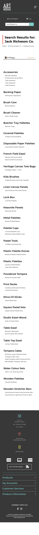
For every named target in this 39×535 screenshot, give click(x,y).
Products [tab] (19, 477)
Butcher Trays (10, 126)
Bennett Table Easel (12, 331)
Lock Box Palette (11, 201)
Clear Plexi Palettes (11, 267)
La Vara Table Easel (11, 344)
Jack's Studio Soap (11, 116)
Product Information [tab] (19, 494)
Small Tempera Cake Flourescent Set (17, 359)
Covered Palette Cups (12, 231)
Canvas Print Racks (11, 290)
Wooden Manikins (11, 75)
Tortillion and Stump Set (13, 244)
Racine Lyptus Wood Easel (14, 334)
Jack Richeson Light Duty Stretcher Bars (18, 395)
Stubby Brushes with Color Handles (17, 180)
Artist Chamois (10, 85)
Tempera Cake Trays (12, 357)
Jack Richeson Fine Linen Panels (16, 190)
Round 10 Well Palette (12, 221)
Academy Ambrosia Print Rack (15, 288)
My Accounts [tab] (19, 483)
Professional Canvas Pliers (14, 78)
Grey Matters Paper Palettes (14, 147)
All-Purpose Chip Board (13, 95)
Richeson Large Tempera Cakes (16, 354)
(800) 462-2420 (19, 451)
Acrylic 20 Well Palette (12, 265)
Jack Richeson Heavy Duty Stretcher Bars (19, 392)
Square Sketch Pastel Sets (14, 311)
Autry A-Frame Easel (12, 321)
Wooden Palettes (11, 382)
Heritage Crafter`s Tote (13, 170)
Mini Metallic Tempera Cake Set (15, 361)
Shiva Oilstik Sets (11, 300)
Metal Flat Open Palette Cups (15, 234)
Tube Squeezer (10, 80)
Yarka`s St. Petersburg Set (14, 372)
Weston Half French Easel (13, 160)
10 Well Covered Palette (13, 136)
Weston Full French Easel (13, 157)
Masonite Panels (10, 211)
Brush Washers (10, 106)
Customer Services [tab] (19, 488)
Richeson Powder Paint (13, 277)
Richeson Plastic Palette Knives (15, 254)
